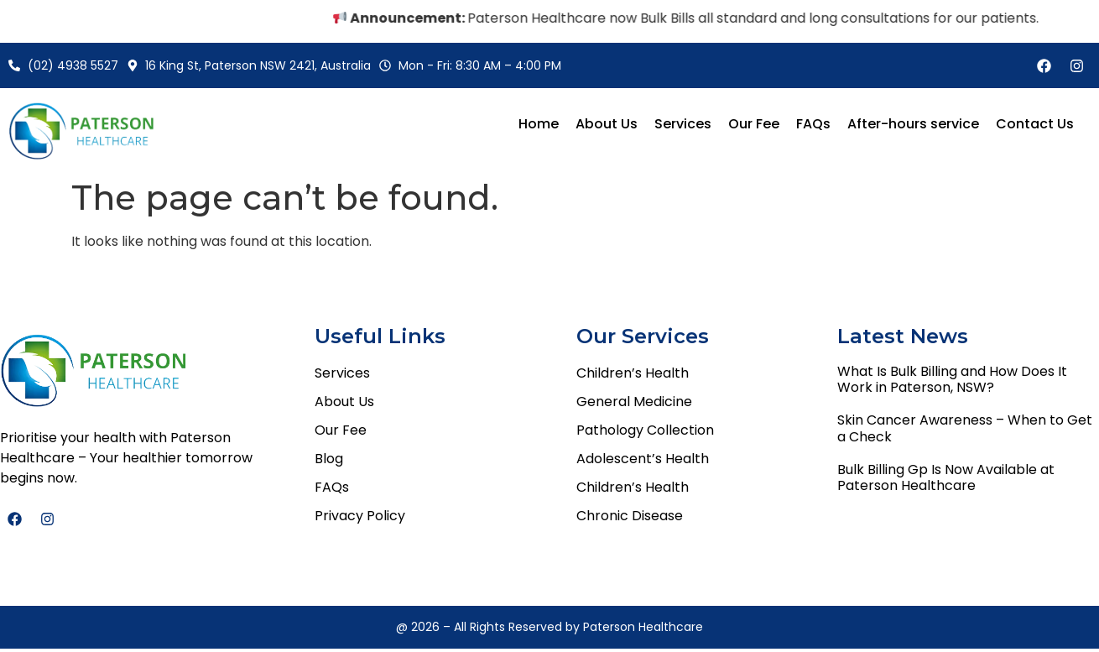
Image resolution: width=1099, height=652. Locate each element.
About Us (607, 123)
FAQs (813, 123)
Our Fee (753, 123)
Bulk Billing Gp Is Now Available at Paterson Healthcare (946, 477)
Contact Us (1035, 123)
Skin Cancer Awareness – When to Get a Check (964, 428)
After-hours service (913, 123)
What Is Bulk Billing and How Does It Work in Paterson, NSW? (952, 379)
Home (538, 123)
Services (682, 123)
